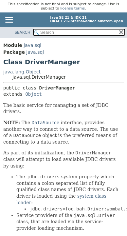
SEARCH (22, 32)
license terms (72, 8)
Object (33, 94)
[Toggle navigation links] (8, 20)
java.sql (32, 45)
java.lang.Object (22, 71)
